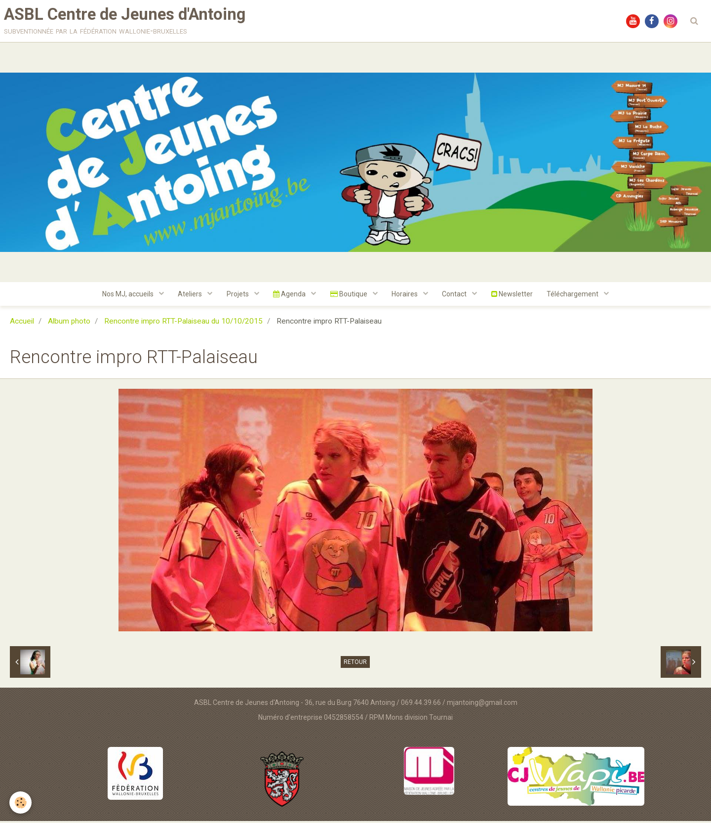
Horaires (406, 296)
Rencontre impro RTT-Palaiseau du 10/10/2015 (183, 323)
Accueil (22, 323)
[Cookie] (21, 802)
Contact (457, 296)
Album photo (69, 323)
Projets (237, 296)
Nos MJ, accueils (125, 296)
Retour (355, 664)
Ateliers (188, 296)
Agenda (290, 296)
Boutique (349, 296)
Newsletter (514, 296)
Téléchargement (576, 296)
